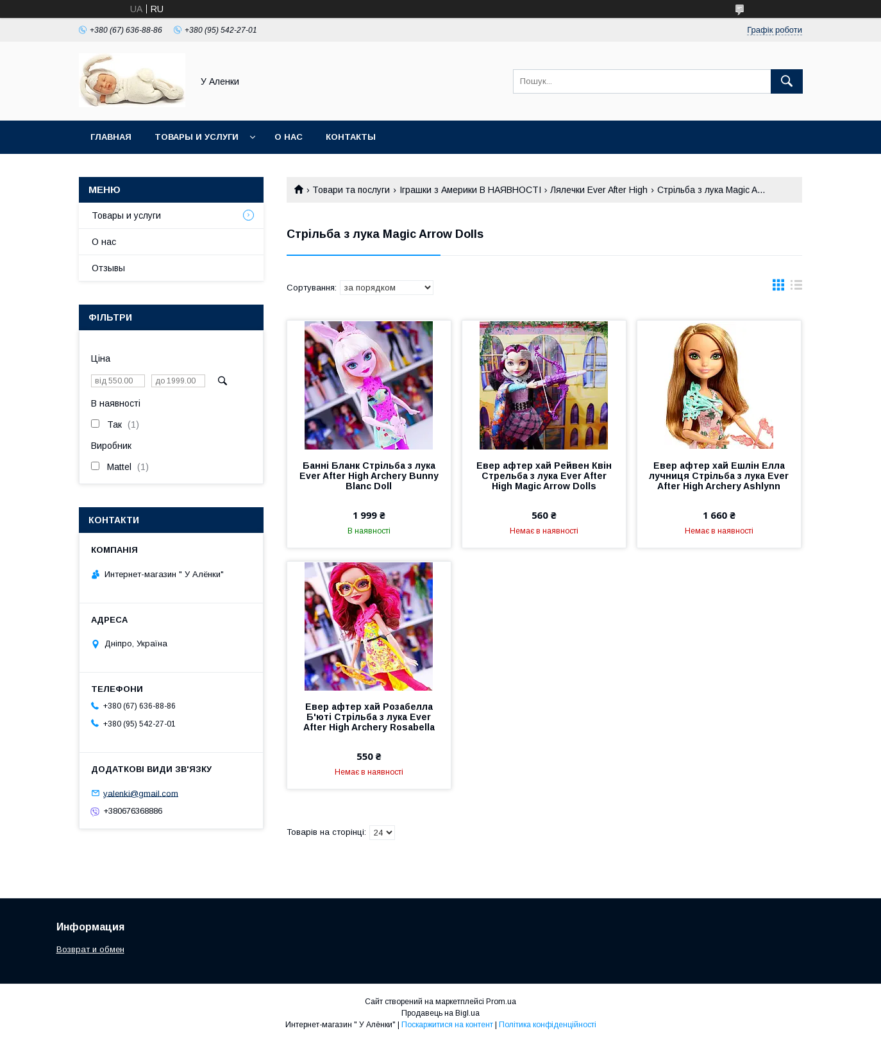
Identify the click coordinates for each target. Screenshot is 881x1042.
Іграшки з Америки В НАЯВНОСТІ (470, 190)
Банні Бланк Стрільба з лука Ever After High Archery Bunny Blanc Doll (369, 475)
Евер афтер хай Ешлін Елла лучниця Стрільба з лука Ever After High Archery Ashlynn (719, 475)
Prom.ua (501, 1001)
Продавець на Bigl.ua (440, 1013)
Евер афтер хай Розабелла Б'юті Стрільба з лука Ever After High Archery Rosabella (369, 717)
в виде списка (796, 288)
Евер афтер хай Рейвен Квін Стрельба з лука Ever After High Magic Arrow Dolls (544, 475)
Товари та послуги (351, 190)
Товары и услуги (197, 137)
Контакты (351, 137)
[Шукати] (787, 81)
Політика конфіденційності (547, 1024)
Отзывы (108, 268)
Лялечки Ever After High (599, 190)
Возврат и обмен (90, 949)
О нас (288, 137)
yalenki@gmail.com (140, 793)
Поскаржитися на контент (447, 1024)
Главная (110, 137)
